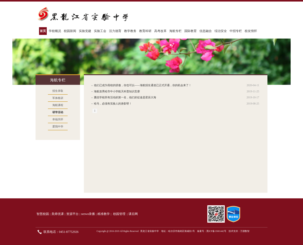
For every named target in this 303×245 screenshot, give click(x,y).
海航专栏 (175, 31)
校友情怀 (251, 31)
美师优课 (57, 214)
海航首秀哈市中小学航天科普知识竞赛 (117, 91)
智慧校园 (43, 214)
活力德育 (115, 31)
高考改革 (160, 31)
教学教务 (130, 31)
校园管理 (119, 214)
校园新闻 (70, 31)
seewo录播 (88, 214)
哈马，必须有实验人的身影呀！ (113, 103)
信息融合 (205, 31)
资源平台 (72, 214)
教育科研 (145, 31)
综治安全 (220, 31)
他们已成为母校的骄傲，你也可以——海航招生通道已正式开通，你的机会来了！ (142, 85)
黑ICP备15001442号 (216, 231)
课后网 (133, 214)
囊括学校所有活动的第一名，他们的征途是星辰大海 (125, 97)
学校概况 (55, 31)
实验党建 (85, 31)
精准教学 (103, 214)
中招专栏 (236, 31)
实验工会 (100, 31)
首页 (43, 31)
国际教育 (190, 31)
